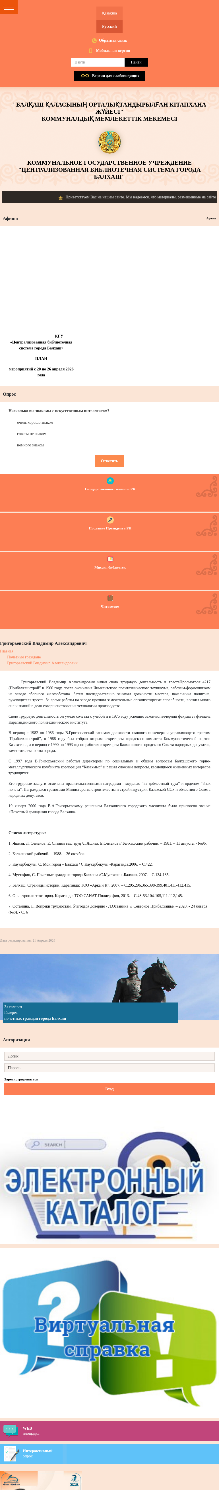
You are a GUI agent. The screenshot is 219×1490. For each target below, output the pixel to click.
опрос (121, 1453)
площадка (121, 1431)
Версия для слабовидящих (115, 76)
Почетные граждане (24, 657)
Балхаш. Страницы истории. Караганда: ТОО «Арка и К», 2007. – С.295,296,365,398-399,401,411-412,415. (102, 885)
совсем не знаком (31, 434)
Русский (109, 26)
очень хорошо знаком (35, 422)
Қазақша (109, 13)
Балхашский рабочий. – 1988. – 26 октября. (49, 854)
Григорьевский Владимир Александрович (42, 663)
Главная (6, 651)
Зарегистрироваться (21, 1079)
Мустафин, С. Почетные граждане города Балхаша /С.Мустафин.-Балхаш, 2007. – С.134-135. (91, 875)
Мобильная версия (113, 50)
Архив (211, 218)
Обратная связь (113, 40)
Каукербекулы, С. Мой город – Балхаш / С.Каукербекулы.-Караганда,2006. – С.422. (83, 864)
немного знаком (30, 445)
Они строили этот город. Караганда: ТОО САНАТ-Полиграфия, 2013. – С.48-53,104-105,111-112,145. (98, 896)
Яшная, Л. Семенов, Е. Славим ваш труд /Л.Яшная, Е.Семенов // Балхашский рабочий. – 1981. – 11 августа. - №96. (110, 843)
